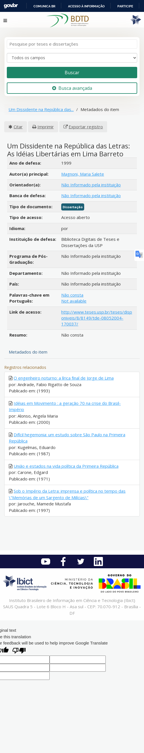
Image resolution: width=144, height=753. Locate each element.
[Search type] (72, 58)
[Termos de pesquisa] (72, 44)
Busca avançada (72, 88)
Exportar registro (86, 126)
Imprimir (45, 126)
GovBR (11, 5)
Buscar (72, 72)
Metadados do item (28, 352)
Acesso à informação (86, 6)
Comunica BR (44, 6)
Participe (125, 6)
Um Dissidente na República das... (41, 109)
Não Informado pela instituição (91, 185)
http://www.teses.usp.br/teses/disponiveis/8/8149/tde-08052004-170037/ (96, 318)
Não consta (72, 295)
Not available (73, 301)
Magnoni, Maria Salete (82, 174)
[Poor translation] (18, 651)
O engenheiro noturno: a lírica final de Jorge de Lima (64, 378)
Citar (18, 126)
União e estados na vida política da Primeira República (66, 466)
